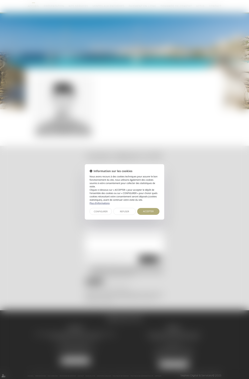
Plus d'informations (100, 203)
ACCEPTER (148, 211)
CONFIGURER (101, 211)
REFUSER (124, 211)
